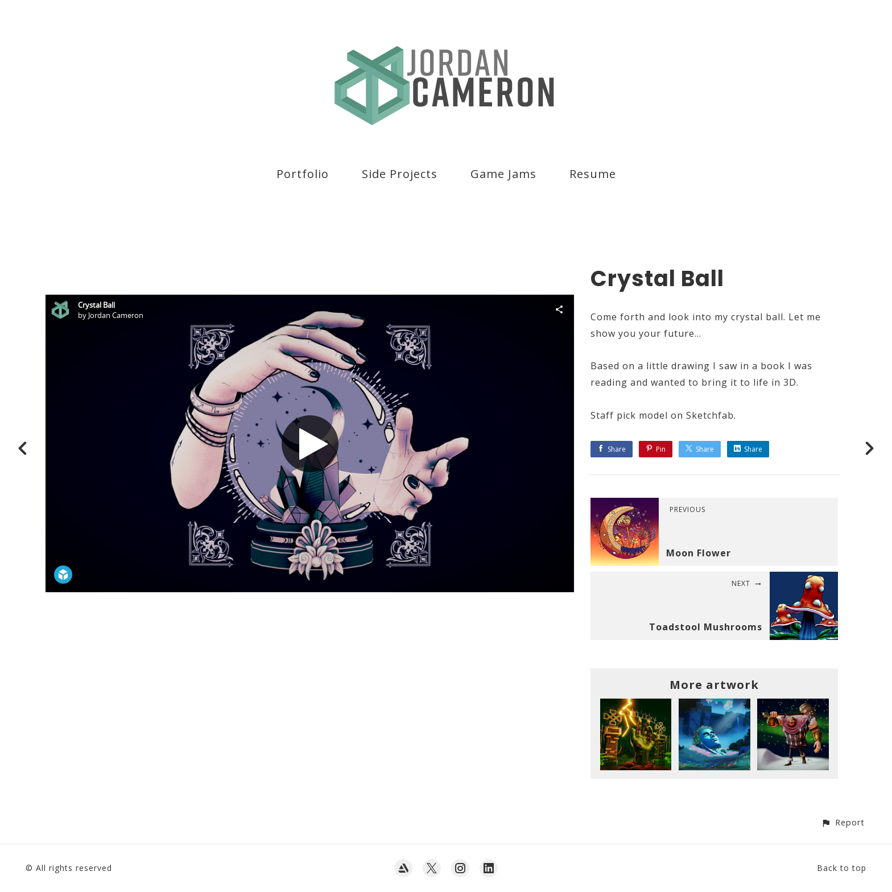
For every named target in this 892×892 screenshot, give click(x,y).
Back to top (841, 867)
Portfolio (302, 173)
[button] (842, 822)
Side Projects (399, 173)
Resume (592, 173)
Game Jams (503, 173)
